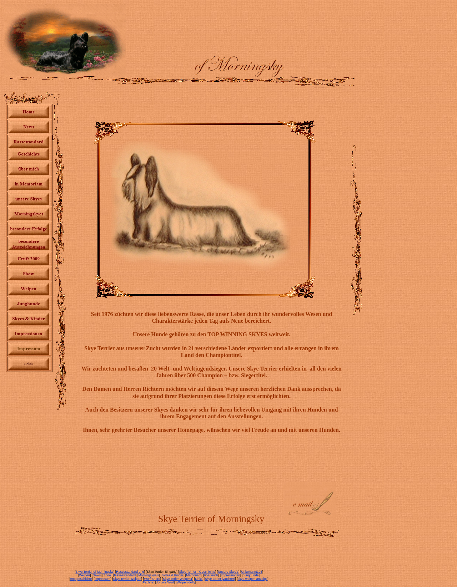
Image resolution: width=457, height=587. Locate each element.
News (96, 575)
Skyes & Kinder (172, 575)
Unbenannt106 (251, 571)
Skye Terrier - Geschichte (197, 571)
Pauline (148, 582)
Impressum (103, 579)
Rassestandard (125, 575)
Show (107, 575)
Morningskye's (149, 575)
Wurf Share (152, 579)
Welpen (84, 575)
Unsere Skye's (228, 571)
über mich (211, 575)
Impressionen (230, 575)
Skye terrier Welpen (127, 579)
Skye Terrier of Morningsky (94, 571)
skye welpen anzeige (253, 579)
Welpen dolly (186, 582)
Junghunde (251, 575)
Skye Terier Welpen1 (177, 579)
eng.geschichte (81, 579)
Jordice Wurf (165, 582)
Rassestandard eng (130, 571)
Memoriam (193, 575)
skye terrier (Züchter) (220, 579)
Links (198, 579)
